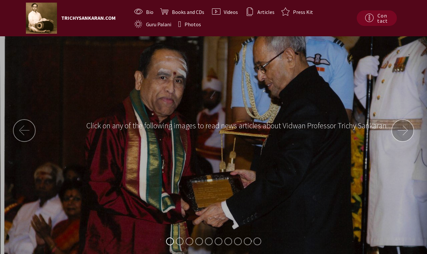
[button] (24, 130)
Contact (376, 18)
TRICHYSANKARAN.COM (88, 18)
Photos (189, 24)
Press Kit (297, 12)
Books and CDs (182, 12)
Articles (260, 12)
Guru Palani (152, 24)
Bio (143, 12)
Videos (225, 12)
